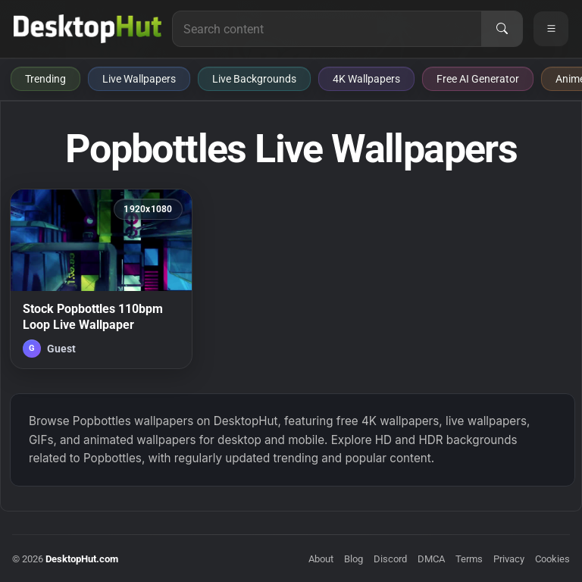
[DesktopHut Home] (87, 28)
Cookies (552, 559)
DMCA (431, 559)
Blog (353, 559)
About (320, 559)
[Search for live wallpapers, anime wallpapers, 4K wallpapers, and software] (327, 28)
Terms (469, 559)
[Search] (501, 28)
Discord (390, 559)
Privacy (508, 559)
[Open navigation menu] (551, 28)
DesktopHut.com (81, 559)
